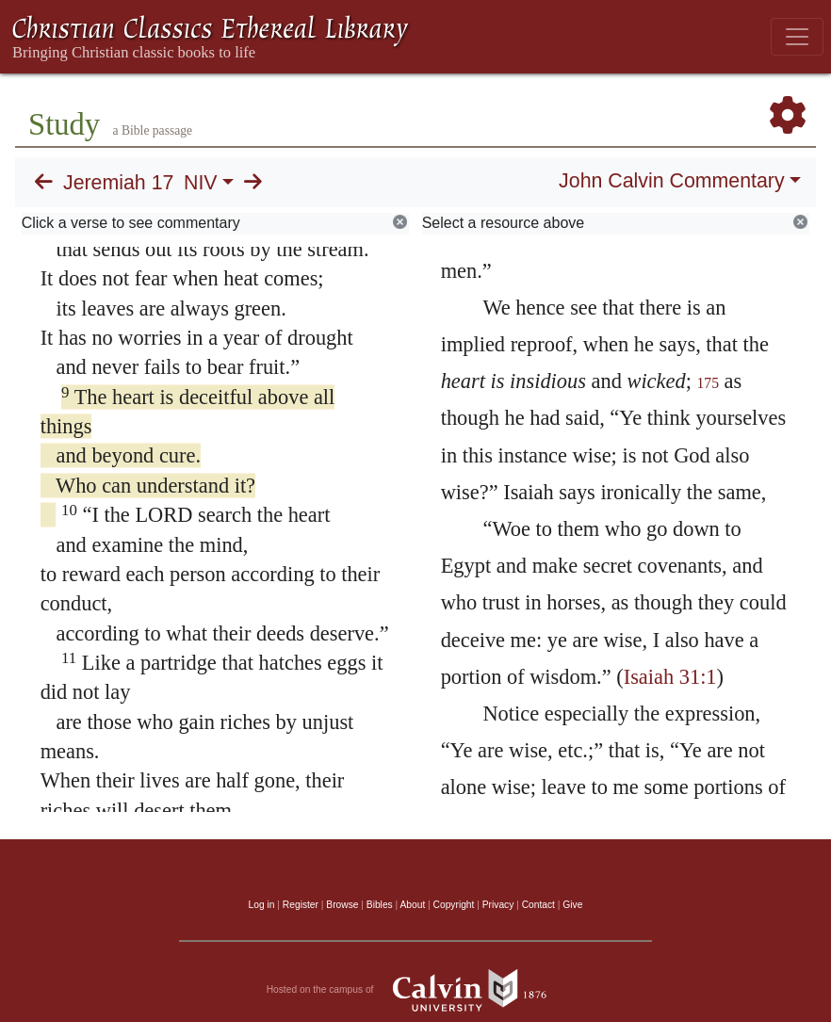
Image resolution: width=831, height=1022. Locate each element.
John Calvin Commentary (671, 181)
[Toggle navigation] (797, 37)
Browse (342, 905)
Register (300, 905)
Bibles (380, 905)
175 (707, 383)
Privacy (498, 905)
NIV (201, 182)
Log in (262, 905)
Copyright (454, 905)
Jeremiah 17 (118, 182)
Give (572, 905)
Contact (538, 905)
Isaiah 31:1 (670, 677)
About (412, 905)
